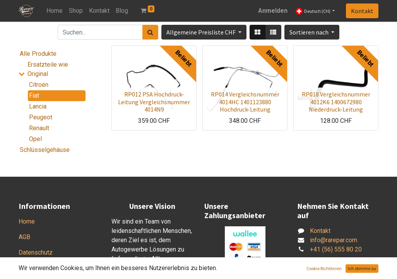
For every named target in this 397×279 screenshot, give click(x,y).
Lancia (37, 106)
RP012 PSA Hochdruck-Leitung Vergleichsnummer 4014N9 (154, 101)
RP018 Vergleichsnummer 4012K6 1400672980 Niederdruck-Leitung (336, 101)
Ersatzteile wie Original (47, 69)
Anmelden (272, 10)
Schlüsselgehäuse (45, 149)
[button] (311, 32)
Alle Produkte (38, 53)
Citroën (38, 84)
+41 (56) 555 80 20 (336, 249)
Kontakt (362, 11)
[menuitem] (54, 11)
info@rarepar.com (333, 240)
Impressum (34, 268)
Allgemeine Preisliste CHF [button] (201, 32)
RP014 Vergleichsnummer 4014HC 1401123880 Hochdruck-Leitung (245, 101)
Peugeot (40, 117)
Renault (39, 128)
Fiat (34, 95)
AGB (24, 237)
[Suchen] (150, 32)
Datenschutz (36, 252)
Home (27, 221)
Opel (35, 139)
